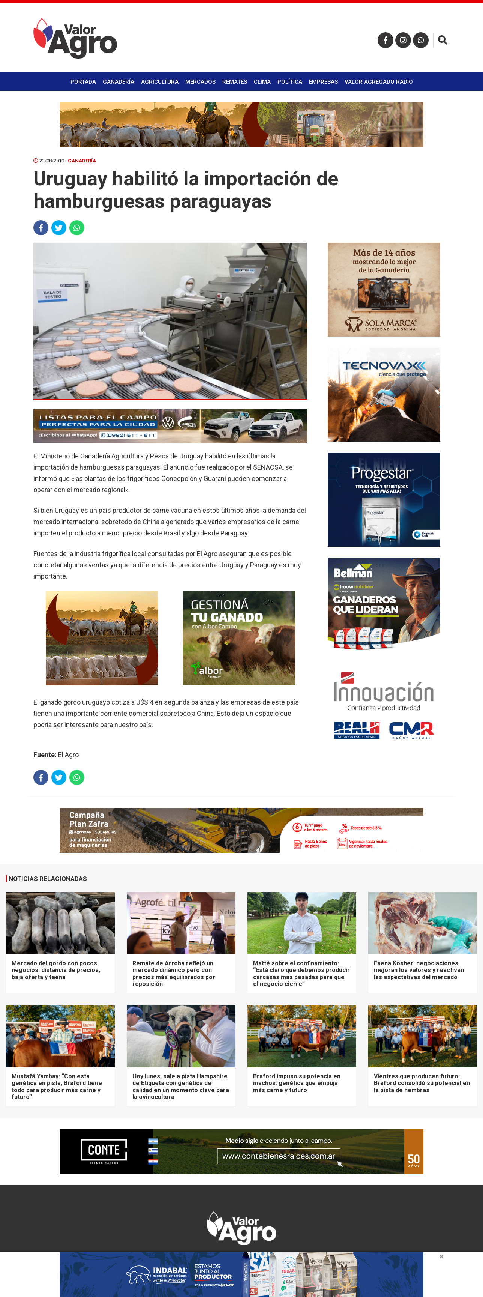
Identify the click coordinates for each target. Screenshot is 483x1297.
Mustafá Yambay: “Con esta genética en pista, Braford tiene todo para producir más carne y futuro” (57, 1086)
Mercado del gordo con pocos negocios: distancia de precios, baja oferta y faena (56, 970)
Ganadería (118, 81)
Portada (83, 81)
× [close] (441, 1256)
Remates (234, 81)
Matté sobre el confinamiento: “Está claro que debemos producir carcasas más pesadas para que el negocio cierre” (301, 973)
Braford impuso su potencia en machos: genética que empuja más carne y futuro (296, 1083)
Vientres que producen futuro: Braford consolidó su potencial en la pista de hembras (422, 1083)
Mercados (200, 81)
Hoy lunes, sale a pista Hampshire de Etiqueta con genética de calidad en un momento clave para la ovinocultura (180, 1086)
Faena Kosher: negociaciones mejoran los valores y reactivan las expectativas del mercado (419, 970)
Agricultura (159, 81)
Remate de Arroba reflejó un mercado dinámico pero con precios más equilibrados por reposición (173, 973)
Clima (262, 81)
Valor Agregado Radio (379, 81)
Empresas (323, 81)
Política (290, 81)
